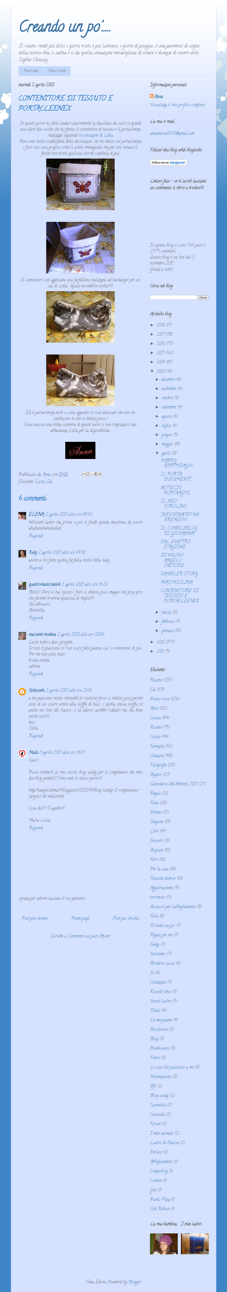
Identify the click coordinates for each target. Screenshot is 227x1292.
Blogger (134, 1282)
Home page (31, 71)
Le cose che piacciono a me (171, 1067)
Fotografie (158, 765)
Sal (49, 482)
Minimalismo (160, 1077)
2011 (160, 651)
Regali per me (161, 935)
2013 (161, 371)
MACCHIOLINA (177, 582)
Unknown (36, 691)
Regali (155, 794)
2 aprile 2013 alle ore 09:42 (68, 515)
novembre (169, 389)
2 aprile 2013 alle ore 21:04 (69, 691)
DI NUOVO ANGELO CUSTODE (172, 560)
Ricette (155, 727)
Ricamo (156, 680)
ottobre (168, 398)
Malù (33, 753)
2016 (161, 344)
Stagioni (156, 822)
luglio (167, 426)
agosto (167, 417)
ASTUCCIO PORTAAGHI (175, 491)
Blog (154, 1039)
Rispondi (36, 536)
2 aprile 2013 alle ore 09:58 (61, 553)
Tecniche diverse (162, 878)
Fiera (154, 916)
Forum (155, 1124)
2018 (161, 325)
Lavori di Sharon (164, 1143)
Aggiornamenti (161, 888)
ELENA (36, 515)
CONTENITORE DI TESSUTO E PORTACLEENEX (180, 596)
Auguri (155, 775)
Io (152, 973)
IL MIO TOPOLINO (174, 504)
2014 (161, 362)
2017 (161, 335)
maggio (168, 444)
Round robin (160, 992)
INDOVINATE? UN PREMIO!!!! (180, 518)
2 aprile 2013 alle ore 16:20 (84, 585)
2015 (161, 353)
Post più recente (34, 918)
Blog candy (159, 1096)
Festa (154, 803)
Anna (158, 97)
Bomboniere (159, 1048)
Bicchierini (159, 1030)
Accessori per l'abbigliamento (173, 907)
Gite (153, 1190)
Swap (154, 945)
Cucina (155, 718)
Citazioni (157, 756)
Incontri (156, 841)
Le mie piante (161, 1020)
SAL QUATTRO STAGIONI (175, 545)
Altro (154, 709)
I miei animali (161, 1133)
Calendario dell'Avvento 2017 (173, 784)
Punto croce (159, 699)
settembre (169, 407)
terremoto (157, 897)
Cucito (40, 482)
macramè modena (42, 635)
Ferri (154, 860)
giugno (167, 435)
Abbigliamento (161, 1162)
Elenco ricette (56, 71)
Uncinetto (158, 954)
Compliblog (159, 1171)
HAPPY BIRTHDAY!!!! (177, 464)
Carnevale (158, 1105)
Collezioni (158, 982)
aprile (167, 453)
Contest (156, 1181)
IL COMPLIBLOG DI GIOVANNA (179, 531)
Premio (156, 812)
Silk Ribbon (159, 1209)
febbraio (168, 622)
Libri (154, 831)
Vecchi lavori (160, 1001)
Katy (33, 553)
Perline (156, 1152)
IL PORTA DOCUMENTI (176, 477)
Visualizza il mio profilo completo (177, 105)
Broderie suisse (162, 963)
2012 (161, 642)
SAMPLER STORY (179, 574)
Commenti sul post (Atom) (89, 936)
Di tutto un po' (162, 926)
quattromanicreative (44, 585)
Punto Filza (160, 1200)
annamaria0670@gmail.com (172, 133)
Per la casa (159, 869)
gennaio (168, 631)
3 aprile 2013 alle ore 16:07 (62, 753)
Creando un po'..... (64, 28)
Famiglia (157, 746)
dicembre (169, 380)
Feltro (155, 1058)
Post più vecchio (126, 918)
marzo (167, 612)
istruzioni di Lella (98, 135)
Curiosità (157, 1115)
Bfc (153, 1086)
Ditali (155, 1011)
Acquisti (156, 850)
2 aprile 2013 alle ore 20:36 (80, 635)
